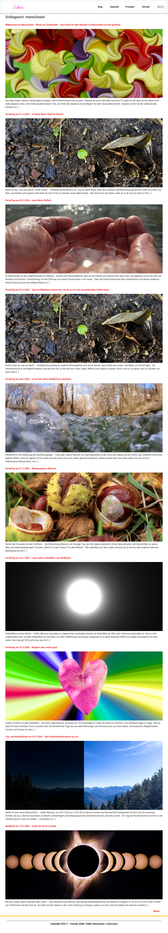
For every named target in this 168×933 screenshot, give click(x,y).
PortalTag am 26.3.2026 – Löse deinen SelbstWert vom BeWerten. (38, 558)
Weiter (158, 911)
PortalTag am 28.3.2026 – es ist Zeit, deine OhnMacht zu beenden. (38, 379)
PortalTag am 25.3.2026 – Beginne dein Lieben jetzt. (31, 647)
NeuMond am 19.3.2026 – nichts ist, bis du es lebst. (31, 826)
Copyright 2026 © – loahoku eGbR (67, 924)
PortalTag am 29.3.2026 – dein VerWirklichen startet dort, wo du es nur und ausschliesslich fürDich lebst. (57, 289)
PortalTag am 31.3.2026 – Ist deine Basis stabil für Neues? (34, 114)
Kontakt (146, 7)
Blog (101, 7)
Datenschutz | (99, 924)
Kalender (114, 7)
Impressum (112, 924)
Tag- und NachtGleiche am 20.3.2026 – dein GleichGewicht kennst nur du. (42, 736)
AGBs (88, 924)
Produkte (130, 7)
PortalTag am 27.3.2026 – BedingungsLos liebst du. (31, 468)
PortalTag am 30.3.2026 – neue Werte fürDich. (28, 200)
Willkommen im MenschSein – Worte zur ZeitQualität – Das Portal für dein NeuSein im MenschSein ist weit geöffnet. (63, 24)
